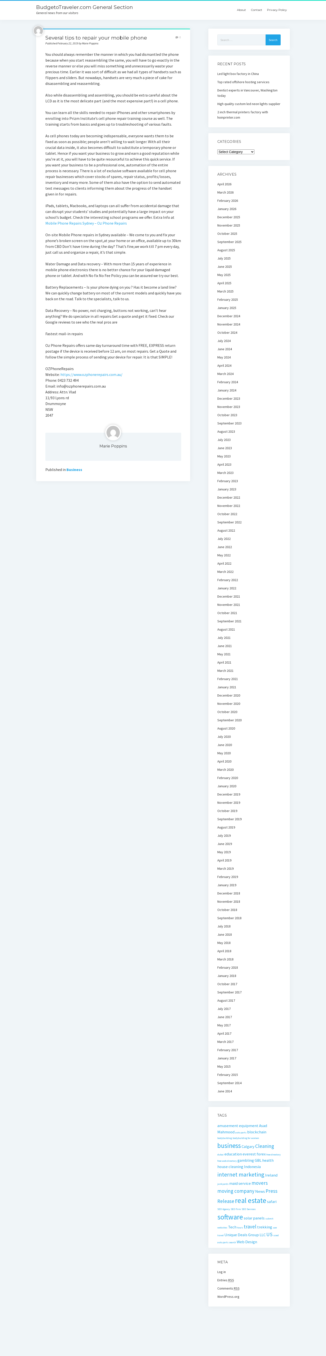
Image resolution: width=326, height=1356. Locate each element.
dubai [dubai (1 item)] (220, 1154)
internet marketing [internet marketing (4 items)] (240, 1174)
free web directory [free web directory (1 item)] (227, 1160)
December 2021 (228, 596)
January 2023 (226, 489)
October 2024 (227, 332)
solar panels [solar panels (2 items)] (254, 1218)
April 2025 (224, 283)
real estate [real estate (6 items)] (250, 1200)
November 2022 (228, 505)
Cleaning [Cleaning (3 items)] (264, 1146)
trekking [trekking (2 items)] (264, 1227)
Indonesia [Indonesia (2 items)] (252, 1166)
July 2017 (224, 1009)
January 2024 (226, 390)
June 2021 (224, 646)
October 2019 (227, 811)
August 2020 (226, 728)
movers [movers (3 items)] (260, 1183)
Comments (228, 1288)
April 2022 (224, 563)
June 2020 (224, 745)
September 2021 (229, 621)
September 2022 (229, 522)
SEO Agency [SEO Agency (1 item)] (223, 1209)
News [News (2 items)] (260, 1191)
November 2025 (228, 225)
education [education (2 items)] (233, 1154)
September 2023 (229, 423)
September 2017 (229, 992)
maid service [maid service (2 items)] (240, 1183)
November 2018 (228, 901)
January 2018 (226, 976)
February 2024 (227, 382)
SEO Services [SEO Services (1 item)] (249, 1209)
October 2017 (227, 984)
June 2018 (224, 934)
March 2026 (225, 192)
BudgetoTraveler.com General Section (84, 7)
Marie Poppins (113, 446)
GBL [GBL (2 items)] (258, 1160)
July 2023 (224, 440)
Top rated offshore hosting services (243, 82)
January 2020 (226, 786)
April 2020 (224, 761)
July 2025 (224, 258)
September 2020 (229, 720)
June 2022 (224, 547)
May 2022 (224, 555)
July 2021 (224, 637)
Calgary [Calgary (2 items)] (248, 1146)
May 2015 (224, 1066)
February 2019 (227, 877)
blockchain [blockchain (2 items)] (256, 1132)
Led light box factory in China (238, 74)
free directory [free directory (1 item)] (273, 1154)
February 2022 (227, 580)
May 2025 (224, 275)
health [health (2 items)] (268, 1160)
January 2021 (226, 687)
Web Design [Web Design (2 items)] (247, 1241)
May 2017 (224, 1025)
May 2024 (224, 357)
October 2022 (227, 514)
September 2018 (229, 918)
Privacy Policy (277, 10)
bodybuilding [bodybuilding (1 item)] (224, 1138)
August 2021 (226, 629)
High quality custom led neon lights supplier (248, 104)
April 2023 (224, 464)
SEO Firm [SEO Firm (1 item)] (236, 1209)
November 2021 (228, 604)
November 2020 (228, 703)
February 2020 (227, 778)
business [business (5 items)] (229, 1145)
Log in (221, 1272)
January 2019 (226, 885)
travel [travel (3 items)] (250, 1226)
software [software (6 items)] (230, 1216)
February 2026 (227, 200)
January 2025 (226, 308)
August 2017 (226, 1000)
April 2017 (224, 1033)
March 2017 (225, 1041)
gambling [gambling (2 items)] (245, 1160)
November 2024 (228, 324)
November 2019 (228, 802)
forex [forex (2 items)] (261, 1154)
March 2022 (225, 571)
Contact (256, 10)
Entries (225, 1280)
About (241, 10)
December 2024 (228, 316)
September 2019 (229, 819)
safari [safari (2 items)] (272, 1201)
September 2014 (229, 1083)
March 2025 (225, 291)
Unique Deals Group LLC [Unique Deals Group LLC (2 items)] (245, 1234)
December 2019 (228, 794)
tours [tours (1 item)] (240, 1227)
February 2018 (227, 967)
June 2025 (224, 266)
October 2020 (227, 712)
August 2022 (226, 530)
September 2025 (229, 242)
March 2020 (225, 769)
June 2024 (224, 349)
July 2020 (224, 736)
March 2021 (225, 670)
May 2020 (224, 753)
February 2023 (227, 481)
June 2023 (224, 448)
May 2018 (224, 943)
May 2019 (224, 852)
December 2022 (228, 497)
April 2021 (224, 662)
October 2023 (227, 415)
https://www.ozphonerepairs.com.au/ (91, 374)
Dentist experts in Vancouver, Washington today (247, 93)
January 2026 (226, 209)
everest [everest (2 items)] (249, 1154)
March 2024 (225, 374)
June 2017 (224, 1017)
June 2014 (224, 1091)
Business (74, 469)
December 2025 (228, 217)
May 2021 (224, 654)
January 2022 (226, 588)
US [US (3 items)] (269, 1234)
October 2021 (227, 613)
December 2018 (228, 893)
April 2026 (224, 184)
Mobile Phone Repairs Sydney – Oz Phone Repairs (86, 223)
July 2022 (224, 538)
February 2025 (227, 299)
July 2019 (224, 835)
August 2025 (226, 250)
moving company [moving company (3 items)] (235, 1191)
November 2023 (228, 407)
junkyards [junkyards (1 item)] (222, 1183)
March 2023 (225, 473)
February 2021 (227, 679)
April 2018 (224, 951)
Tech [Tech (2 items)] (232, 1227)
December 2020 (228, 695)
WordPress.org (228, 1296)
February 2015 (227, 1074)
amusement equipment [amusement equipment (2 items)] (237, 1125)
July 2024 (224, 341)
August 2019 (226, 827)
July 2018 (224, 926)
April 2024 (224, 365)
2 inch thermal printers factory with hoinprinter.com (242, 115)
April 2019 (224, 860)
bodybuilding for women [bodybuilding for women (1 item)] (246, 1138)
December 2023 (228, 398)
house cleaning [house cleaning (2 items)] (230, 1166)
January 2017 (226, 1058)
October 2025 (227, 233)
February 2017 (227, 1050)
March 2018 (225, 959)
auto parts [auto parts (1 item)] (240, 1132)
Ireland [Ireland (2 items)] (271, 1175)
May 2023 (224, 456)
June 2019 (224, 844)
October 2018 (227, 910)
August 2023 (226, 431)
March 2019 (225, 868)
